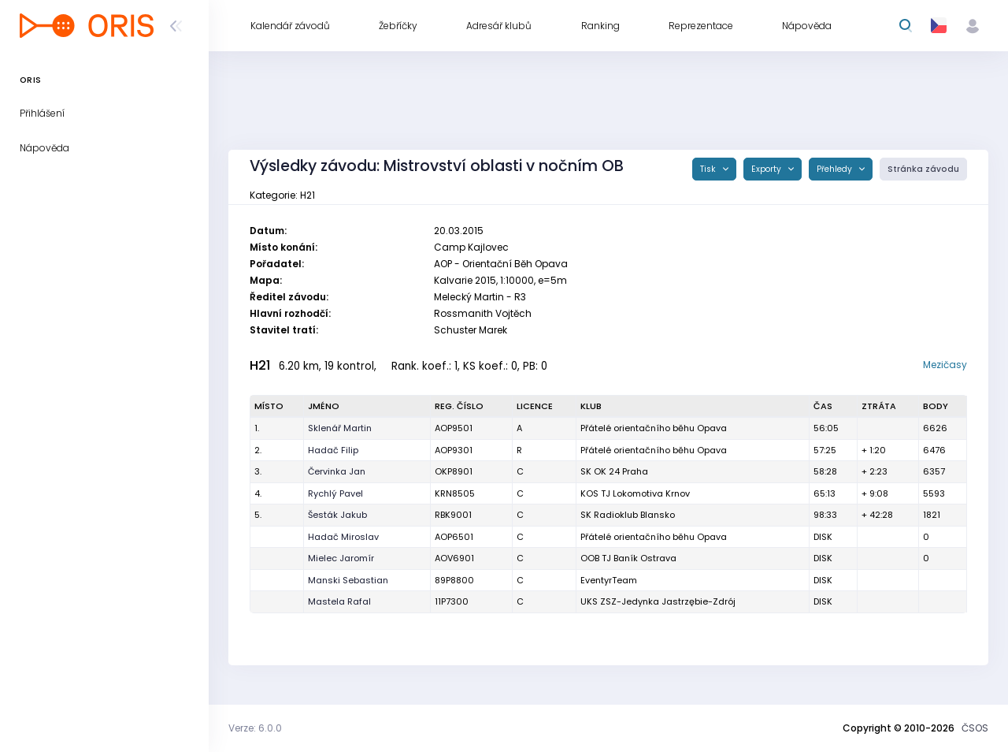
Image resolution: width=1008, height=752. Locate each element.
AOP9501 (453, 428)
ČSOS (975, 728)
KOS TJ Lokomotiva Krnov (635, 493)
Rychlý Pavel (335, 493)
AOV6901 (454, 558)
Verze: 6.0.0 (255, 728)
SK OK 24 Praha (614, 471)
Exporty (767, 169)
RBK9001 (453, 514)
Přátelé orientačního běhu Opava (653, 428)
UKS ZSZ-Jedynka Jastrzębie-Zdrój (658, 601)
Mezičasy (945, 364)
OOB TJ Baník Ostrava (628, 558)
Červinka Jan (336, 471)
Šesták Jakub (337, 514)
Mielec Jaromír (341, 558)
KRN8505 (455, 493)
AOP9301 (453, 450)
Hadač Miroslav (343, 536)
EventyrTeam (608, 580)
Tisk (709, 169)
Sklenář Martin (340, 428)
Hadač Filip (333, 450)
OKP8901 (453, 471)
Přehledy (835, 169)
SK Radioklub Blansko (627, 514)
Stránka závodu (923, 169)
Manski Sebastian (348, 580)
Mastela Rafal (339, 601)
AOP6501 (454, 536)
